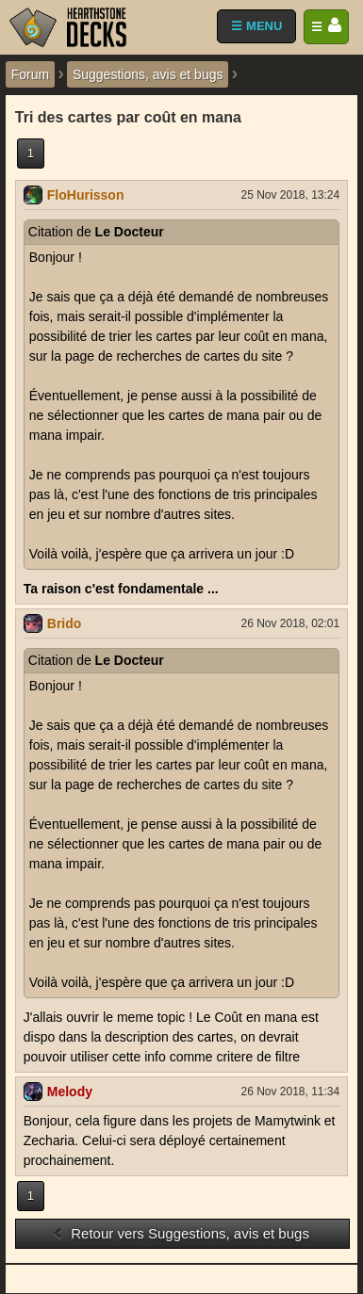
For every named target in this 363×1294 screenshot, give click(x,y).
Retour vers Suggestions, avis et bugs (180, 1233)
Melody (69, 1091)
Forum (30, 74)
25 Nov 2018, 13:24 (289, 195)
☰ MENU (256, 26)
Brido (64, 623)
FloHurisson (85, 194)
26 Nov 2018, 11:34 (289, 1091)
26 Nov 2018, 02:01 (289, 623)
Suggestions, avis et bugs (148, 74)
